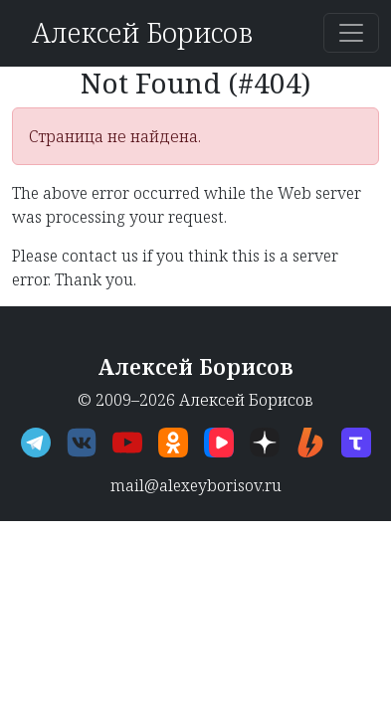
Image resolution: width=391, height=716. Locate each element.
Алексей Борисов (142, 32)
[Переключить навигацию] (351, 33)
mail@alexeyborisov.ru (196, 485)
